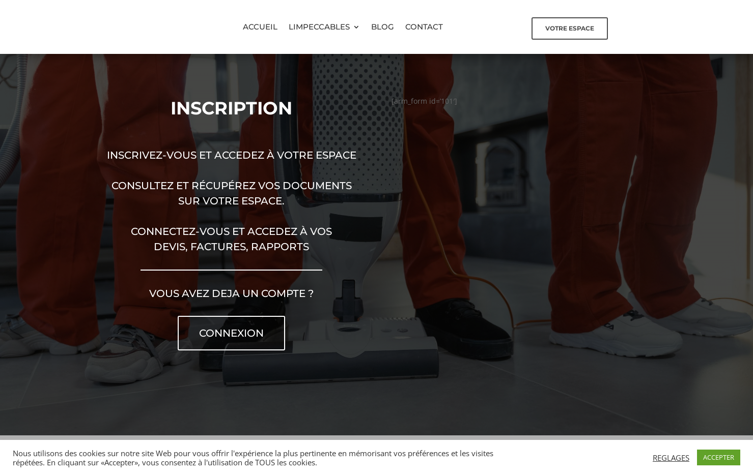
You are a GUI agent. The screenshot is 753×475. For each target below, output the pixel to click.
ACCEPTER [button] (718, 457)
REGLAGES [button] (671, 457)
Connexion (231, 333)
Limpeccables (319, 27)
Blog (382, 27)
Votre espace (569, 28)
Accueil (260, 27)
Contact (424, 27)
